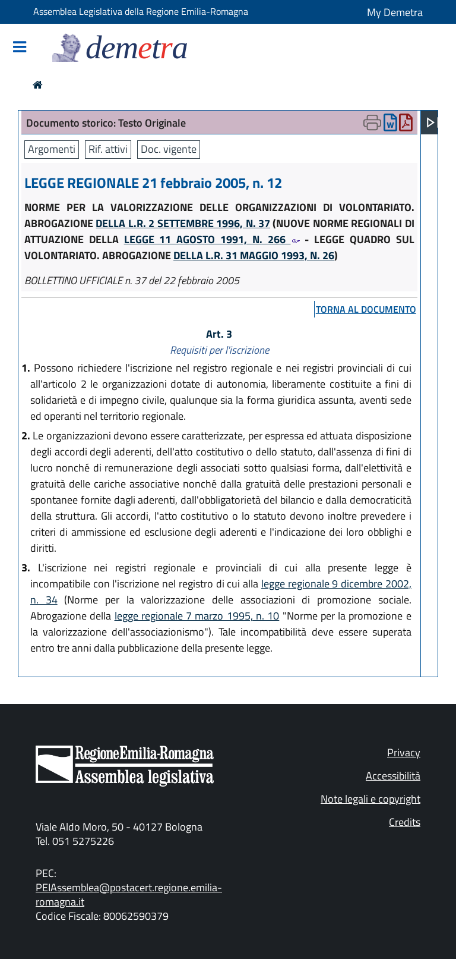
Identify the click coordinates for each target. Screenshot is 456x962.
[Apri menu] (433, 122)
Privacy (403, 752)
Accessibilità (393, 776)
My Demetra (395, 12)
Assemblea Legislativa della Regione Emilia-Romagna (140, 11)
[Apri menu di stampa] (372, 122)
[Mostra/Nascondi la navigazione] (19, 47)
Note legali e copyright (370, 799)
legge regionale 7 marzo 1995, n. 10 (197, 616)
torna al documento (366, 309)
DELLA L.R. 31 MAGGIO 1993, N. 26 (253, 255)
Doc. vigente (169, 149)
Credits (404, 822)
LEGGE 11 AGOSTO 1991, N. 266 (212, 239)
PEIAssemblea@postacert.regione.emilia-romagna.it (129, 894)
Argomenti (51, 149)
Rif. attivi (108, 149)
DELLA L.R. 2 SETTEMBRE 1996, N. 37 (183, 223)
